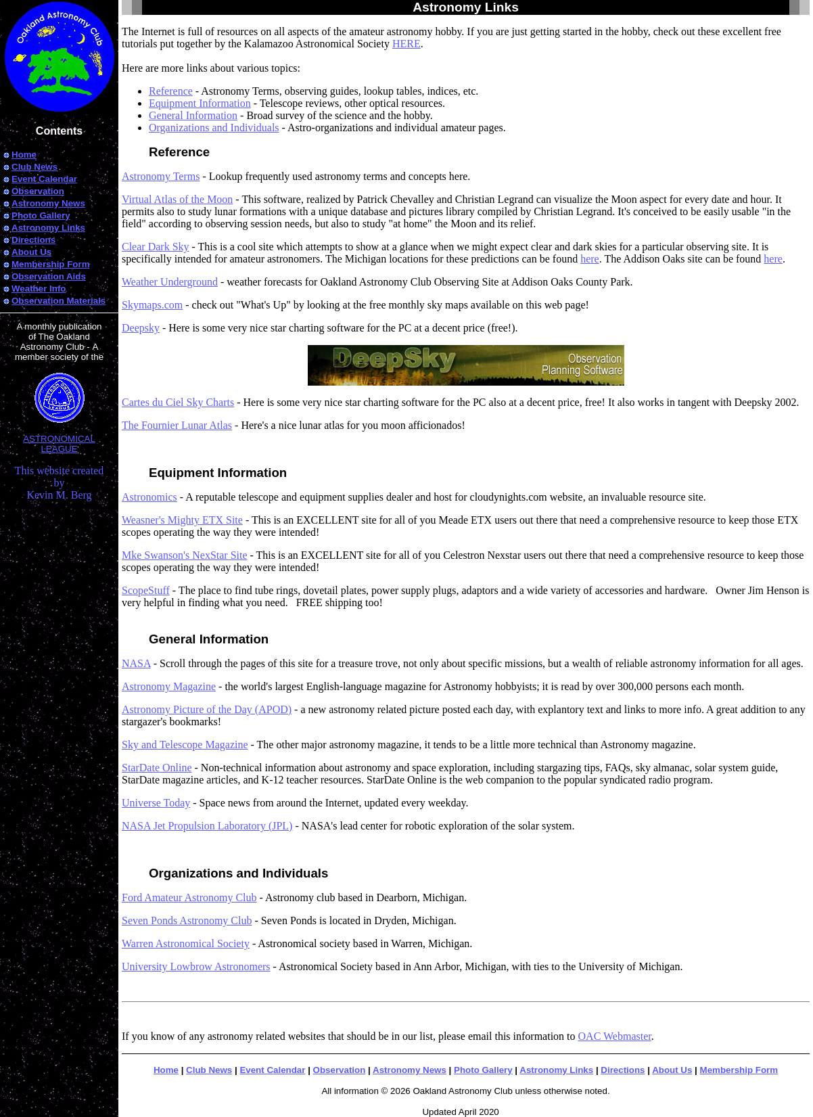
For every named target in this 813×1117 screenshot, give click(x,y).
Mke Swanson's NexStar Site (185, 555)
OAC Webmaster (614, 1036)
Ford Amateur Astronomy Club (189, 897)
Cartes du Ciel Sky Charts (178, 402)
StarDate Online (157, 767)
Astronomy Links (556, 1070)
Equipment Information (200, 103)
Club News (209, 1070)
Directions (623, 1070)
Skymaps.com (152, 305)
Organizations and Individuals (214, 127)
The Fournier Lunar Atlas (177, 425)
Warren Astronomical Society (186, 943)
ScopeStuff (146, 590)
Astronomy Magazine (169, 686)
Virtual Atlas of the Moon (177, 199)
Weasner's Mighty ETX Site (182, 520)
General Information (193, 115)
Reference (171, 91)
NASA (136, 663)
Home (166, 1070)
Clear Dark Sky (155, 246)
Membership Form (739, 1070)
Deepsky (141, 328)
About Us (672, 1070)
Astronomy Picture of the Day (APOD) (207, 709)
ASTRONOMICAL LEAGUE (59, 434)
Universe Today (156, 802)
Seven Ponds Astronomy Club (187, 920)
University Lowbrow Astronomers (196, 966)
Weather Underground (170, 282)
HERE (406, 43)
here (589, 259)
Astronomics (149, 497)
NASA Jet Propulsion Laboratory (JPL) (207, 825)
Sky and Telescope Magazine (185, 744)
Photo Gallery (483, 1070)
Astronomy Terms (161, 176)
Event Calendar (272, 1070)
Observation (339, 1070)
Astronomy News (409, 1070)
